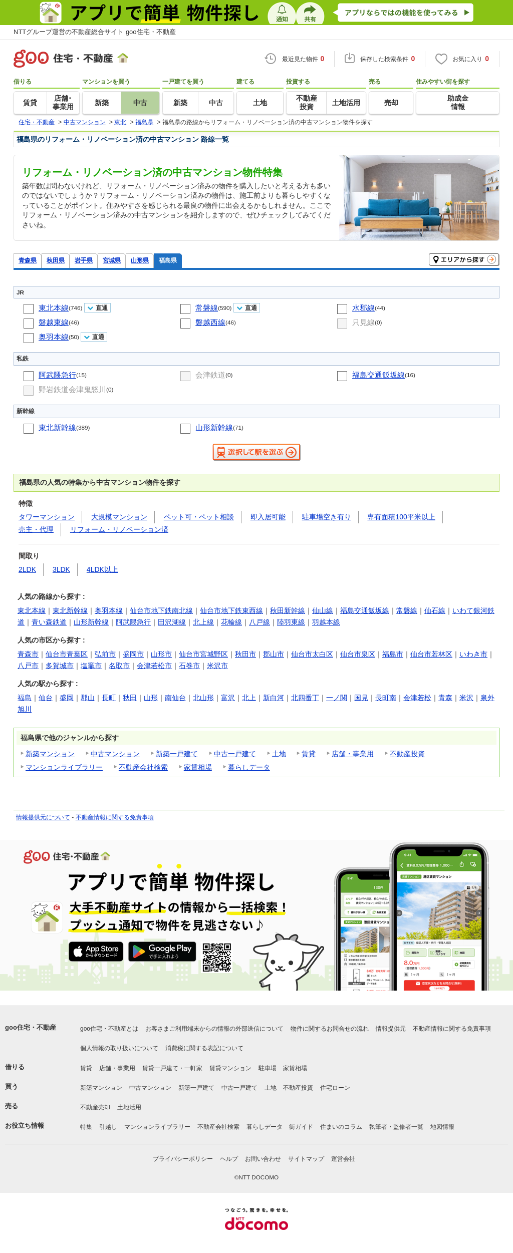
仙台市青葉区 (67, 654)
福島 (25, 698)
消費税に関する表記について (204, 1048)
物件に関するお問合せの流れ (330, 1028)
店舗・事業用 (353, 754)
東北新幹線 (57, 427)
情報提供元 (391, 1028)
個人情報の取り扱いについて (119, 1048)
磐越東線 (54, 322)
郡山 (88, 698)
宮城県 (112, 260)
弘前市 (105, 654)
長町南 (385, 698)
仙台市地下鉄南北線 (161, 610)
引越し (108, 1126)
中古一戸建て (235, 754)
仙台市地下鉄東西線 (231, 610)
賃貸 (309, 754)
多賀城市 (60, 666)
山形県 (140, 260)
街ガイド (301, 1126)
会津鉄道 (210, 375)
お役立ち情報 (24, 1125)
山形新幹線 (214, 427)
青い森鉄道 (49, 622)
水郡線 (363, 307)
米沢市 (217, 666)
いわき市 (473, 654)
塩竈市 (91, 666)
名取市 (119, 666)
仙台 (46, 698)
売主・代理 (36, 529)
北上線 (203, 622)
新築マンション (50, 754)
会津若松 (417, 698)
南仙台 (175, 698)
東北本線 (54, 307)
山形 (151, 698)
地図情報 (442, 1126)
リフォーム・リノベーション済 (119, 529)
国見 (361, 698)
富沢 (228, 698)
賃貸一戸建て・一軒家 (172, 1068)
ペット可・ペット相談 (199, 517)
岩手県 (84, 260)
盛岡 (67, 698)
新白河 (273, 698)
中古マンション (115, 754)
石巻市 (189, 666)
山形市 (161, 654)
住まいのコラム (341, 1126)
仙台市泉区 (357, 654)
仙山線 (322, 610)
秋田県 (56, 260)
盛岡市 (133, 654)
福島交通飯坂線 (378, 375)
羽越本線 (326, 622)
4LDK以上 (102, 569)
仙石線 (434, 610)
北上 (249, 698)
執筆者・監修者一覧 (396, 1126)
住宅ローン (335, 1087)
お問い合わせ (263, 1158)
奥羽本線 (54, 337)
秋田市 (245, 654)
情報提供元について (43, 817)
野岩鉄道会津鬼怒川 (72, 389)
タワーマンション (47, 517)
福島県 (168, 260)
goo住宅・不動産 (30, 1027)
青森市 (28, 654)
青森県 (28, 260)
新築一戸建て (177, 754)
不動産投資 (407, 754)
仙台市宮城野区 (203, 654)
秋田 (130, 698)
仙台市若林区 (431, 654)
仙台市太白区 (312, 654)
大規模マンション (119, 517)
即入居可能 (268, 517)
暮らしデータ (249, 767)
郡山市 (273, 654)
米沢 (466, 698)
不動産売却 (95, 1107)
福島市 (392, 654)
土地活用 (129, 1107)
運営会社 (343, 1158)
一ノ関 (336, 698)
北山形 (203, 698)
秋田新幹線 (287, 610)
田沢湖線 (172, 622)
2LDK (27, 569)
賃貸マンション (230, 1068)
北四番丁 (305, 698)
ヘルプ (229, 1158)
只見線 (363, 322)
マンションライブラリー (64, 767)
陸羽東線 (291, 622)
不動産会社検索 (143, 767)
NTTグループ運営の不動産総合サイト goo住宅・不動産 (95, 32)
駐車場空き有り (326, 517)
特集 (86, 1126)
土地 (279, 754)
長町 (109, 698)
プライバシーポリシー (183, 1158)
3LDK (61, 569)
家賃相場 (198, 767)
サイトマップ (306, 1158)
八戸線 (259, 622)
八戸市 (28, 666)
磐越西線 (210, 322)
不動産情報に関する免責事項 (115, 817)
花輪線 (231, 622)
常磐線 (206, 307)
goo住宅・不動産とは (109, 1028)
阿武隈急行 (57, 375)
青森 (445, 698)
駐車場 (268, 1068)
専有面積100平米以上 (401, 517)
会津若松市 (154, 666)
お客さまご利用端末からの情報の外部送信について (214, 1028)
